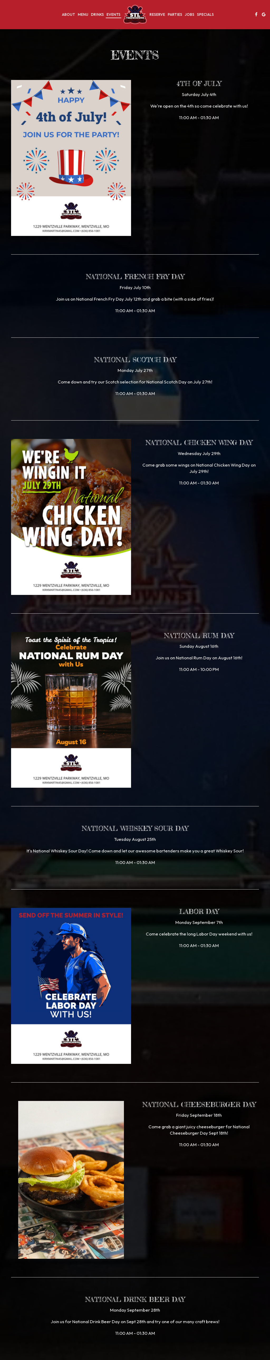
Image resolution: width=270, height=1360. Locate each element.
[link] (135, 14)
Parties (175, 14)
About (68, 14)
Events (113, 14)
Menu (83, 14)
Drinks (97, 14)
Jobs (189, 14)
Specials (205, 14)
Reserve (157, 14)
